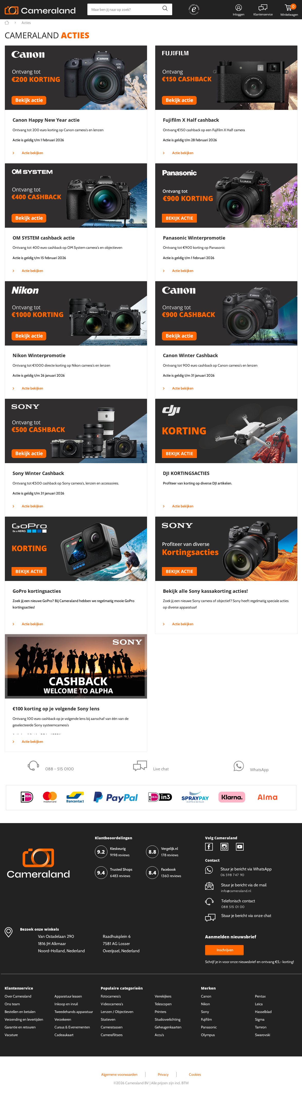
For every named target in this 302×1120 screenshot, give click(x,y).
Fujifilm (206, 1038)
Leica (259, 1023)
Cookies (195, 1093)
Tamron (261, 1046)
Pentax (260, 1015)
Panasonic (209, 1046)
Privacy (163, 1093)
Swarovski (262, 1054)
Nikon (205, 1023)
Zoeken (164, 9)
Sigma (259, 1038)
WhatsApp (209, 27)
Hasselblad (263, 1031)
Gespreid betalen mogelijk (171, 27)
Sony (205, 1031)
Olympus (208, 1054)
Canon (206, 1015)
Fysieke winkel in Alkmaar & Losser (257, 27)
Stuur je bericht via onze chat (238, 934)
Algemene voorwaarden (119, 1093)
